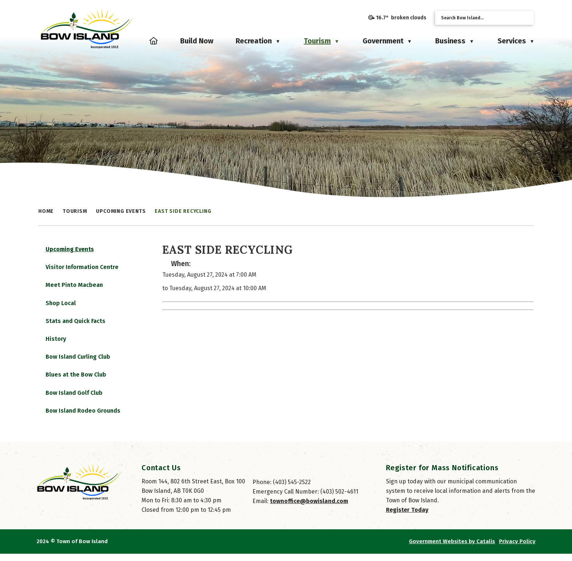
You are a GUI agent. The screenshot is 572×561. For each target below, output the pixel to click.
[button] (525, 18)
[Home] (154, 41)
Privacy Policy (517, 548)
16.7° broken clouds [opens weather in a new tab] (401, 18)
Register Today (407, 517)
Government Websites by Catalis (452, 548)
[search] (479, 18)
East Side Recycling (183, 211)
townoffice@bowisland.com (309, 508)
